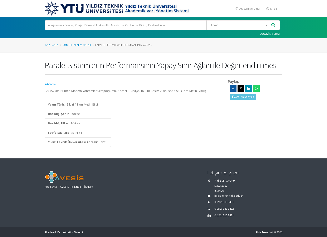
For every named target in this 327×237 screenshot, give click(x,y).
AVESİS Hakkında (70, 187)
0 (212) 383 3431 (224, 202)
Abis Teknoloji (264, 232)
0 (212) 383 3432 (224, 208)
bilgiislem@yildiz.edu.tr (228, 196)
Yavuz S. (50, 84)
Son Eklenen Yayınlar (77, 45)
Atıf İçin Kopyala (243, 97)
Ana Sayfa (51, 45)
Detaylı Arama (270, 33)
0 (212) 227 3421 (224, 215)
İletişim (88, 187)
